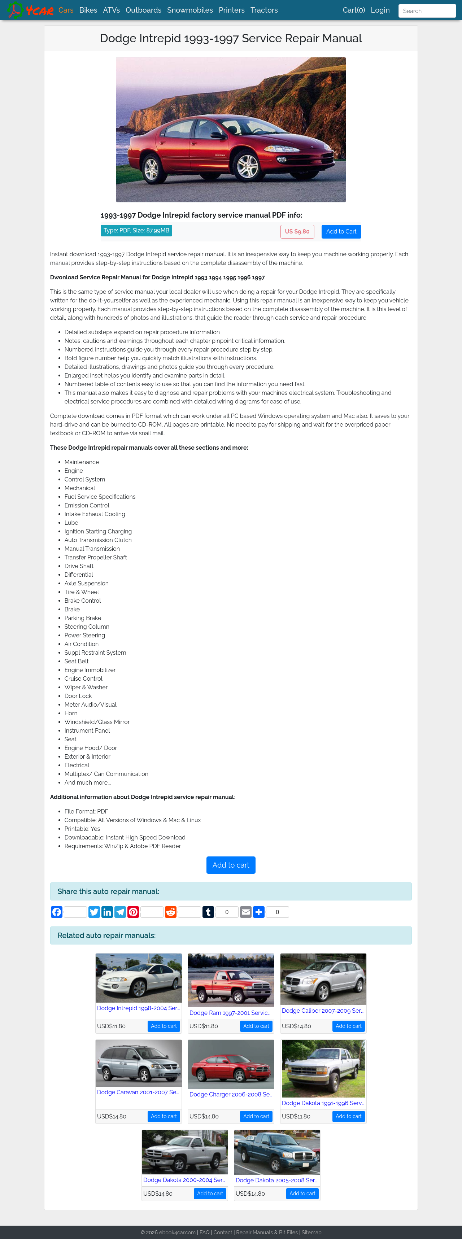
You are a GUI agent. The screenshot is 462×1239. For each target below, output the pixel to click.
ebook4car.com (177, 1232)
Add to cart (231, 865)
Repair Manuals (254, 1232)
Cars (66, 10)
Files (292, 1232)
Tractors (264, 10)
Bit (282, 1232)
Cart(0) (354, 10)
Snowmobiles (190, 10)
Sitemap (312, 1232)
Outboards (143, 10)
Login (380, 10)
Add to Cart (341, 231)
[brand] (31, 10)
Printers (232, 10)
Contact (222, 1232)
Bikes (88, 10)
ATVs (111, 10)
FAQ (205, 1232)
